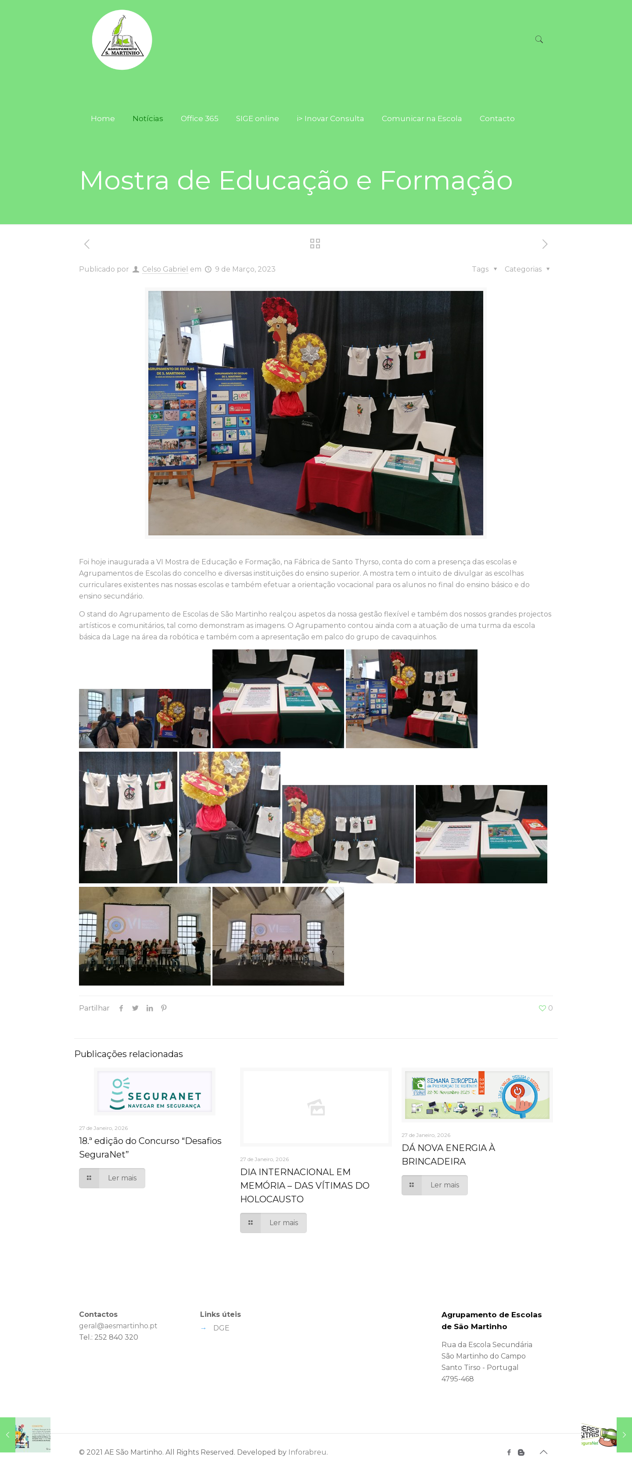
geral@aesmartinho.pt (118, 1326)
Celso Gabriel (165, 269)
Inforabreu (307, 1452)
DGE (221, 1328)
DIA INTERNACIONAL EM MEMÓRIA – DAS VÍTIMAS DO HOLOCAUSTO (305, 1186)
